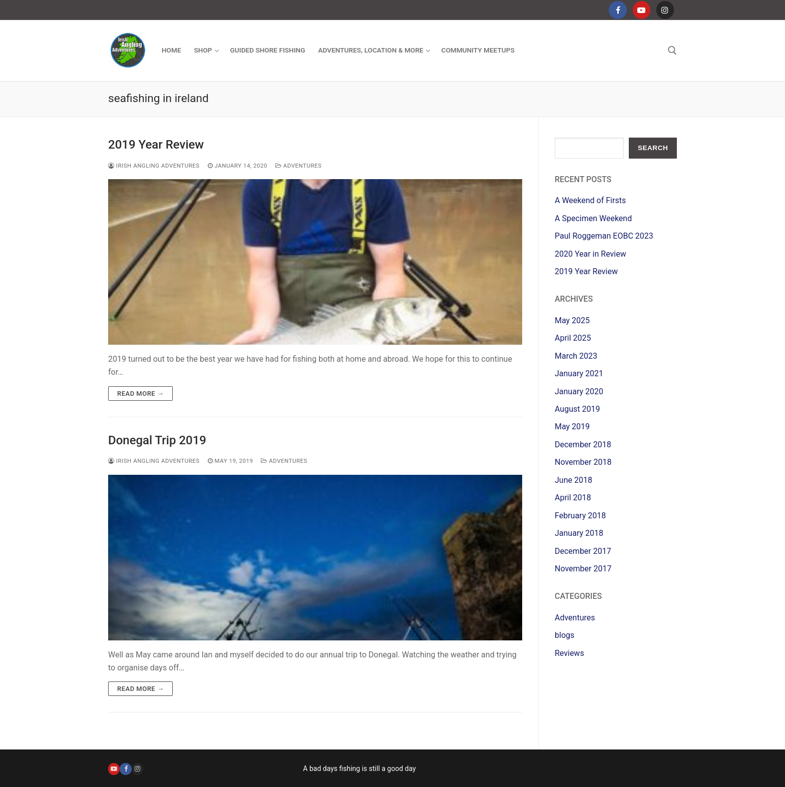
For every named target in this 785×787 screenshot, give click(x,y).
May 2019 (572, 426)
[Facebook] (617, 10)
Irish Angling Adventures (154, 165)
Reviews (569, 653)
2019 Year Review (156, 145)
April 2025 (573, 338)
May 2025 (572, 320)
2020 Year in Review (590, 254)
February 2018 (580, 515)
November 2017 (583, 568)
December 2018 (583, 444)
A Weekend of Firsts (590, 200)
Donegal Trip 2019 (157, 440)
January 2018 (579, 533)
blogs (564, 635)
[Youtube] (641, 10)
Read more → (140, 393)
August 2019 (577, 409)
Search (653, 148)
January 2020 (579, 391)
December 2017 (583, 551)
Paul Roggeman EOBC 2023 (604, 236)
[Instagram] (665, 10)
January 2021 (579, 373)
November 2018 (583, 462)
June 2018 (573, 480)
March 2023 (576, 356)
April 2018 (573, 497)
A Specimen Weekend (593, 218)
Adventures (298, 165)
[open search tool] (672, 50)
